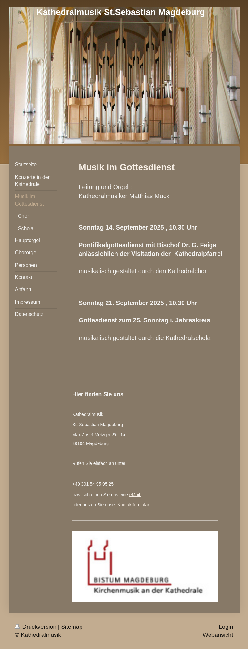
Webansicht (218, 635)
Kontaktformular (133, 504)
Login (226, 627)
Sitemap (72, 627)
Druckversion (36, 627)
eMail (135, 494)
